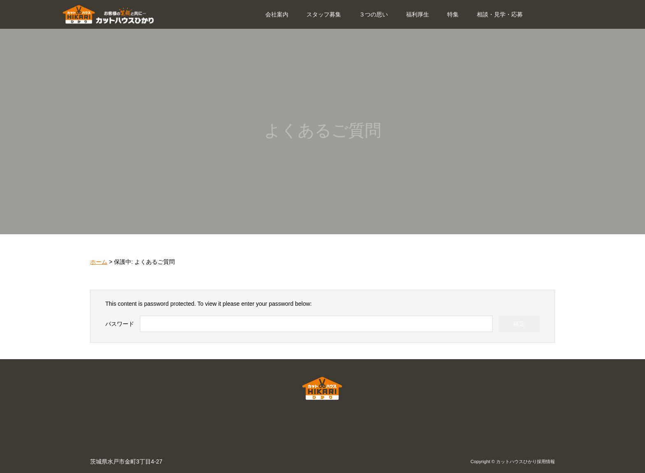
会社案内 (276, 14)
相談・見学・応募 (500, 14)
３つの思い (373, 14)
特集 (453, 14)
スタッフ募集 (323, 14)
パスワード (119, 324)
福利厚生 (417, 14)
